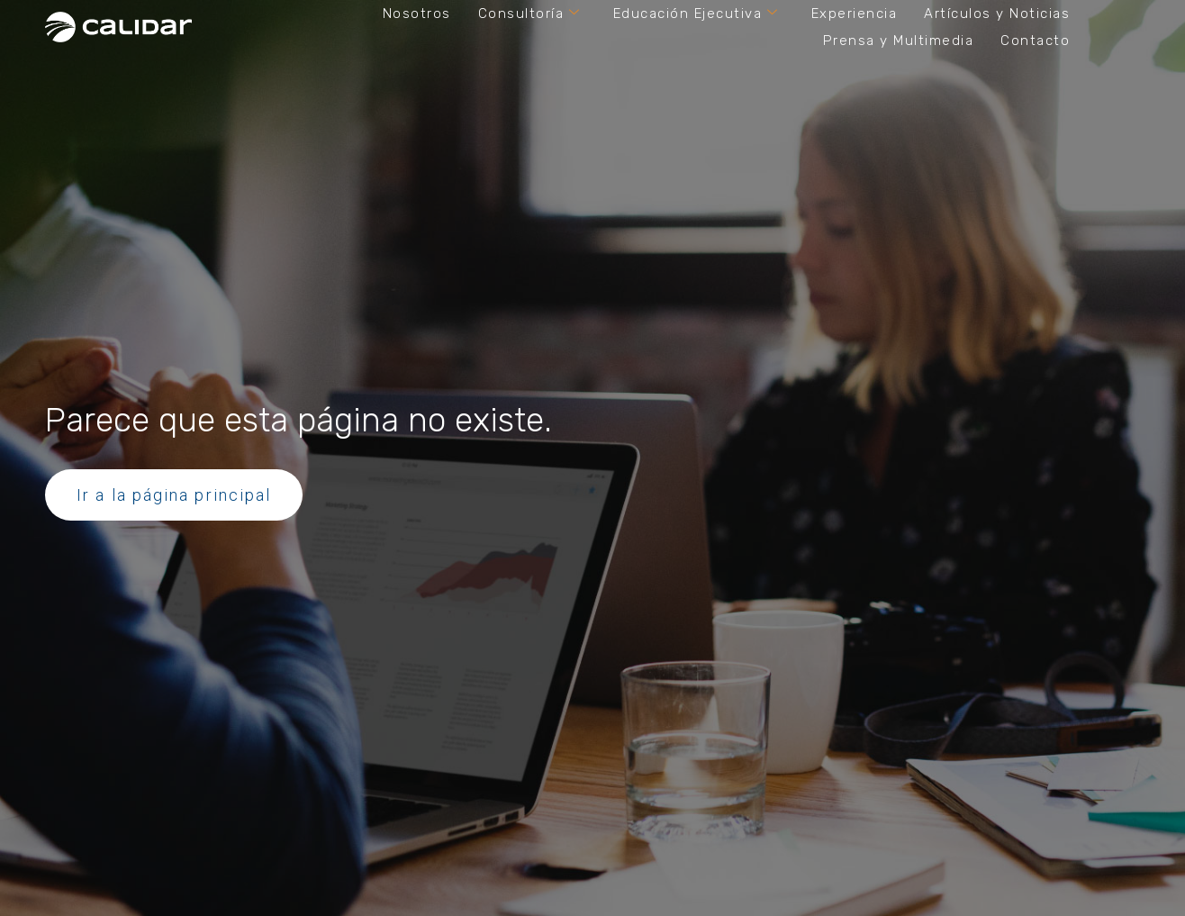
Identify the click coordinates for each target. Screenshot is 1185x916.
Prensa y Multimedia (898, 40)
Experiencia (854, 13)
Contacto (1035, 40)
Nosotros (417, 13)
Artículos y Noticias (997, 13)
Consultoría (529, 13)
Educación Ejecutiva (696, 13)
